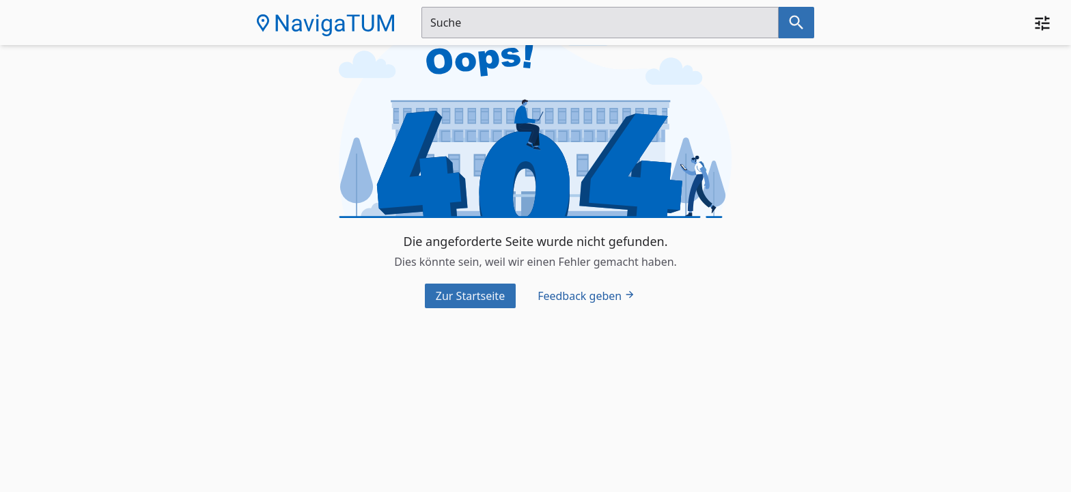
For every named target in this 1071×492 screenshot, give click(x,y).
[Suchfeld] (600, 23)
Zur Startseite (470, 295)
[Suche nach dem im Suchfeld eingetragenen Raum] (796, 22)
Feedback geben (586, 295)
